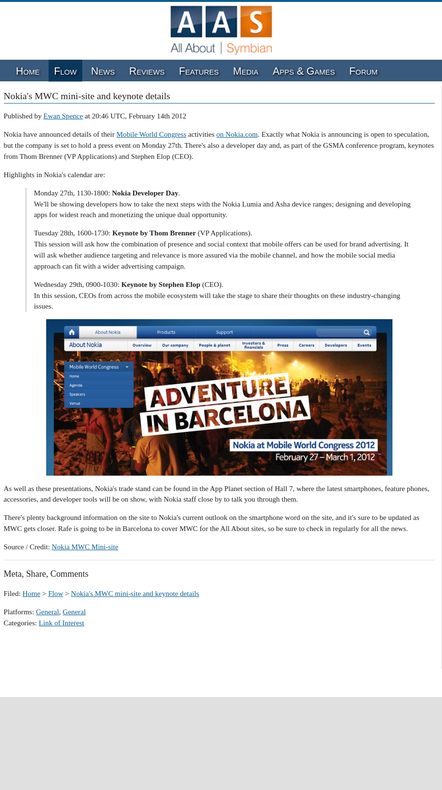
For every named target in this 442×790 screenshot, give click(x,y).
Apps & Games (304, 71)
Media (246, 71)
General (47, 612)
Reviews (147, 71)
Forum (363, 71)
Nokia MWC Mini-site (85, 547)
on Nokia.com (237, 134)
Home (28, 71)
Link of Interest (61, 623)
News (103, 71)
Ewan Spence (63, 116)
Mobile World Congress (151, 134)
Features (199, 71)
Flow (65, 71)
